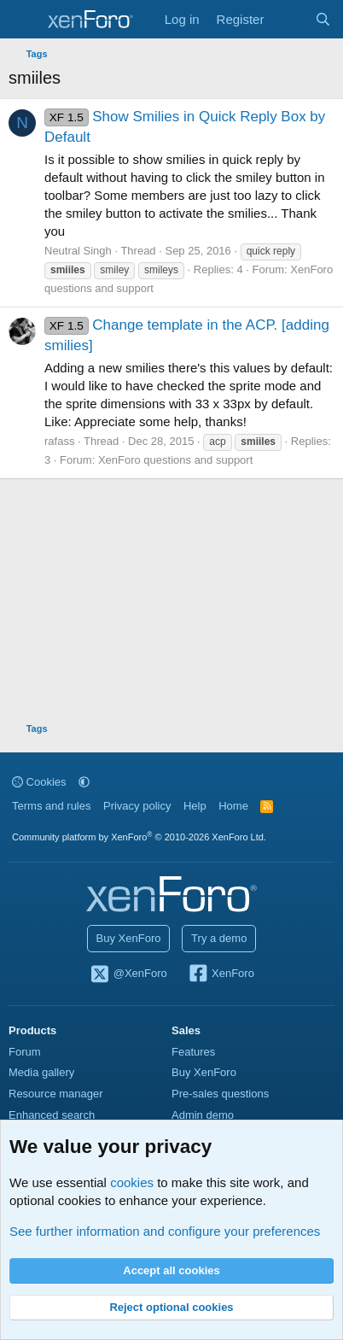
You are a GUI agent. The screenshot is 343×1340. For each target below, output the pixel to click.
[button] (84, 782)
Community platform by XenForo (139, 837)
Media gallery (41, 1072)
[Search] (323, 19)
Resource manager (56, 1093)
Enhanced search (52, 1115)
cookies (132, 1182)
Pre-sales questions (220, 1093)
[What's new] (288, 19)
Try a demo (219, 938)
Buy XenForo (128, 938)
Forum (25, 1051)
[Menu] (23, 20)
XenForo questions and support (175, 459)
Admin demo (203, 1115)
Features (193, 1051)
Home (233, 805)
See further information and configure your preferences (164, 1231)
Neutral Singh (78, 250)
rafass (59, 441)
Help (194, 805)
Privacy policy (137, 805)
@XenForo (128, 974)
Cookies (39, 781)
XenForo (220, 974)
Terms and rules (51, 805)
